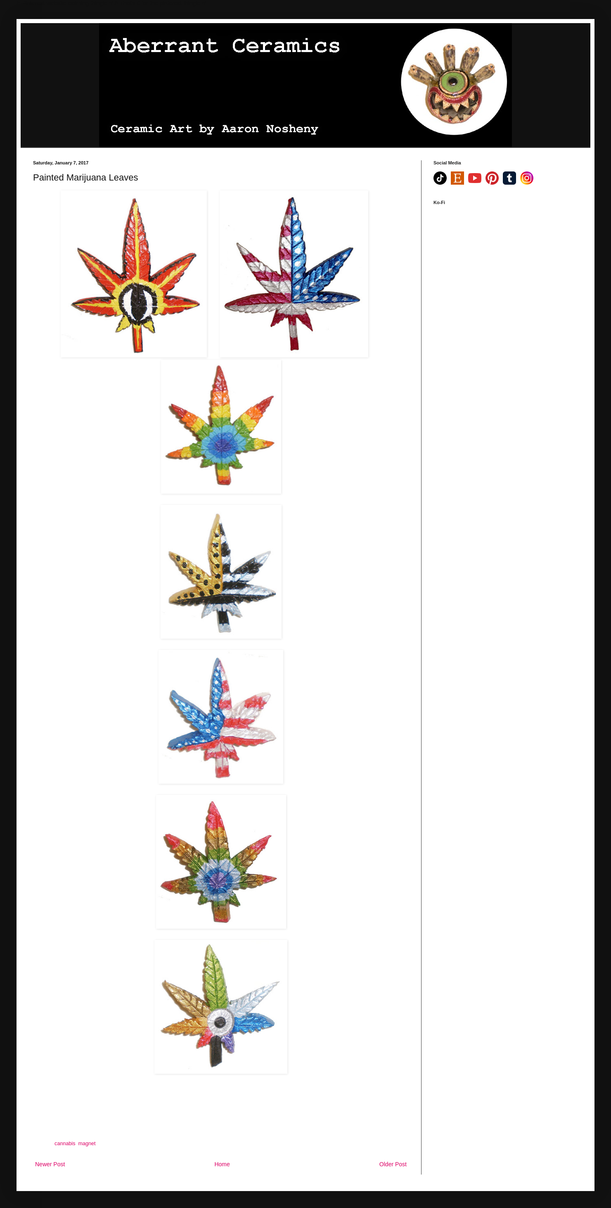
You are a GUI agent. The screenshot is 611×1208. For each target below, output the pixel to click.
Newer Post (50, 1164)
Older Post (393, 1164)
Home (222, 1164)
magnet (87, 1143)
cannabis (64, 1143)
